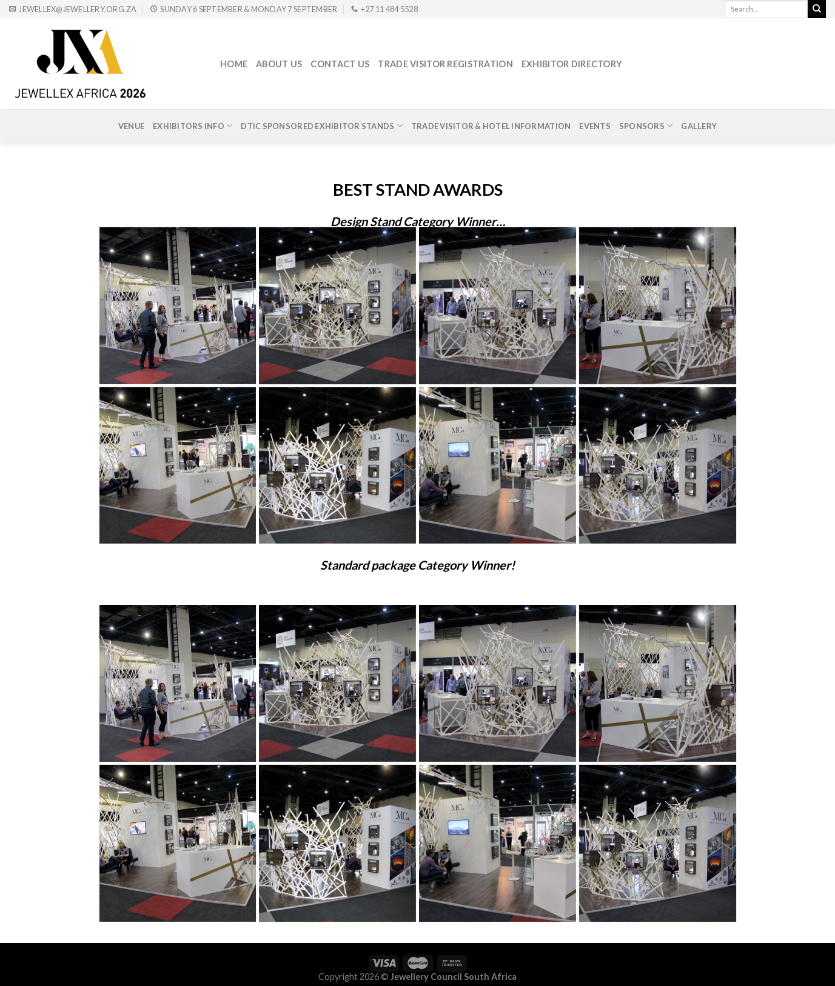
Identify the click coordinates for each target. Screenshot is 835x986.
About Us (279, 64)
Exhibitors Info (192, 126)
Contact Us (339, 64)
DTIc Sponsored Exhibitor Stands (321, 126)
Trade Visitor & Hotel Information (491, 126)
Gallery (699, 126)
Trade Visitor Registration (445, 64)
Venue (131, 126)
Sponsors (646, 126)
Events (595, 126)
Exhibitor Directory (571, 64)
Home (233, 64)
